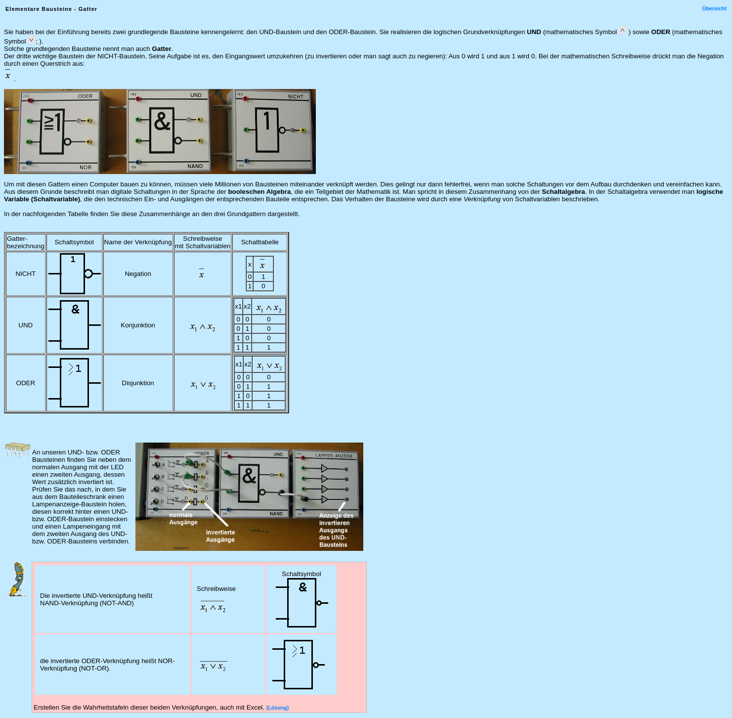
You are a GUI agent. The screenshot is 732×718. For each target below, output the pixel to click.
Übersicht (714, 8)
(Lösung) (277, 708)
